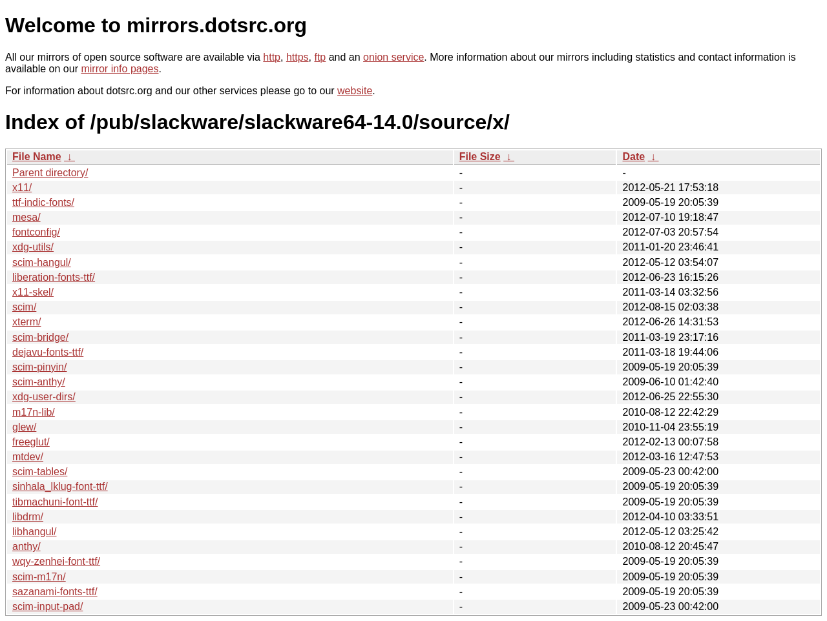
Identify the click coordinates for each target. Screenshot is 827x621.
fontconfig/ (36, 232)
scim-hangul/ (41, 262)
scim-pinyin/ (39, 366)
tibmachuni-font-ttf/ (55, 501)
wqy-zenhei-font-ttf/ (56, 561)
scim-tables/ (39, 471)
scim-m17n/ (39, 576)
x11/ (22, 187)
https (297, 57)
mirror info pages (119, 68)
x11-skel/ (33, 292)
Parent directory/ (50, 172)
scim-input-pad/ (47, 606)
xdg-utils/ (33, 246)
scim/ (24, 306)
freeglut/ (31, 441)
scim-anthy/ (38, 381)
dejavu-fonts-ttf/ (47, 352)
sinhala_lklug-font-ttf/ (60, 486)
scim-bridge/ (40, 337)
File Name (36, 156)
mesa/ (26, 217)
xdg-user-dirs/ (44, 396)
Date (633, 156)
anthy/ (26, 546)
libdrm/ (27, 516)
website (354, 90)
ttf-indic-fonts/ (43, 202)
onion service (393, 57)
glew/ (24, 427)
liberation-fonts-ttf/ (53, 277)
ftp (320, 57)
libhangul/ (34, 531)
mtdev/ (27, 456)
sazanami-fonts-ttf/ (55, 591)
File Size (480, 156)
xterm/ (26, 321)
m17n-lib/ (33, 412)
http (271, 57)
